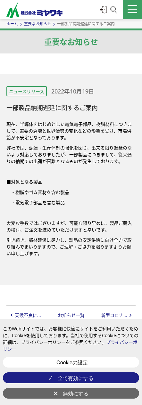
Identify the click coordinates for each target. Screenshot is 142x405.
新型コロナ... (114, 315)
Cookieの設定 (72, 362)
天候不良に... (28, 315)
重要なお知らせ (37, 24)
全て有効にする (76, 378)
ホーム (12, 24)
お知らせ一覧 (71, 315)
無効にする (75, 393)
